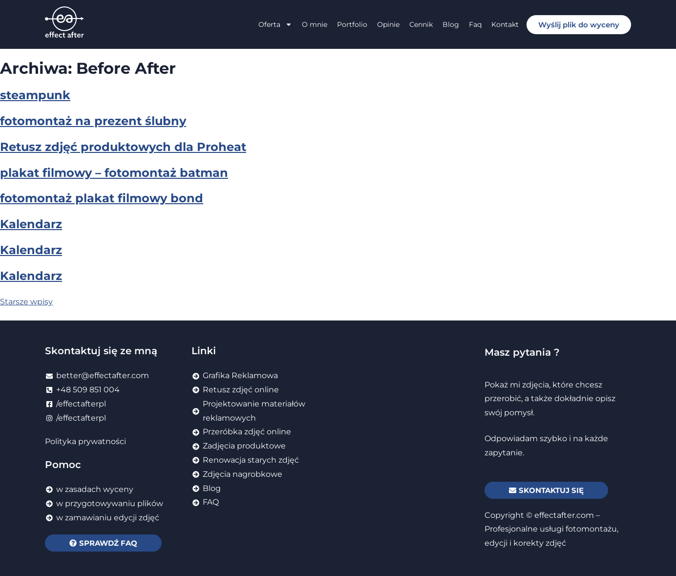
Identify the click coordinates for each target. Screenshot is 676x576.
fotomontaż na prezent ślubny (93, 121)
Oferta (275, 24)
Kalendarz (31, 224)
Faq (475, 24)
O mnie (314, 24)
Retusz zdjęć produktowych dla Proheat (123, 147)
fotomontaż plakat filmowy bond (101, 198)
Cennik (421, 24)
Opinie (388, 24)
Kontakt (505, 24)
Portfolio (352, 24)
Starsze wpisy (26, 301)
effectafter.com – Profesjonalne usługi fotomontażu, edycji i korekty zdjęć (551, 529)
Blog (451, 24)
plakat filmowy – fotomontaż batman (114, 173)
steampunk (35, 95)
